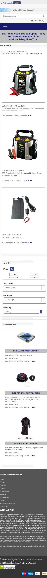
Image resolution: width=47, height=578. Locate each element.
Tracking (3, 494)
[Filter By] (21, 312)
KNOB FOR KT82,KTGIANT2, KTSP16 (26, 393)
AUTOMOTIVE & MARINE (12, 54)
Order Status (4, 497)
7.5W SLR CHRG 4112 (11, 234)
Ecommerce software (33, 559)
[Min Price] (13, 274)
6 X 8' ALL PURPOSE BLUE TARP (26, 351)
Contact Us (3, 506)
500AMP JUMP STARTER (13, 105)
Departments (4, 491)
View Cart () (37, 21)
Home (3, 52)
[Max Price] (34, 274)
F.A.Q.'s (2, 482)
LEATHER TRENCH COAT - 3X (25, 443)
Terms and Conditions (7, 503)
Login (17, 3)
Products (3, 488)
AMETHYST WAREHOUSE (17, 52)
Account (2, 500)
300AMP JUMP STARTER (13, 170)
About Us (3, 485)
